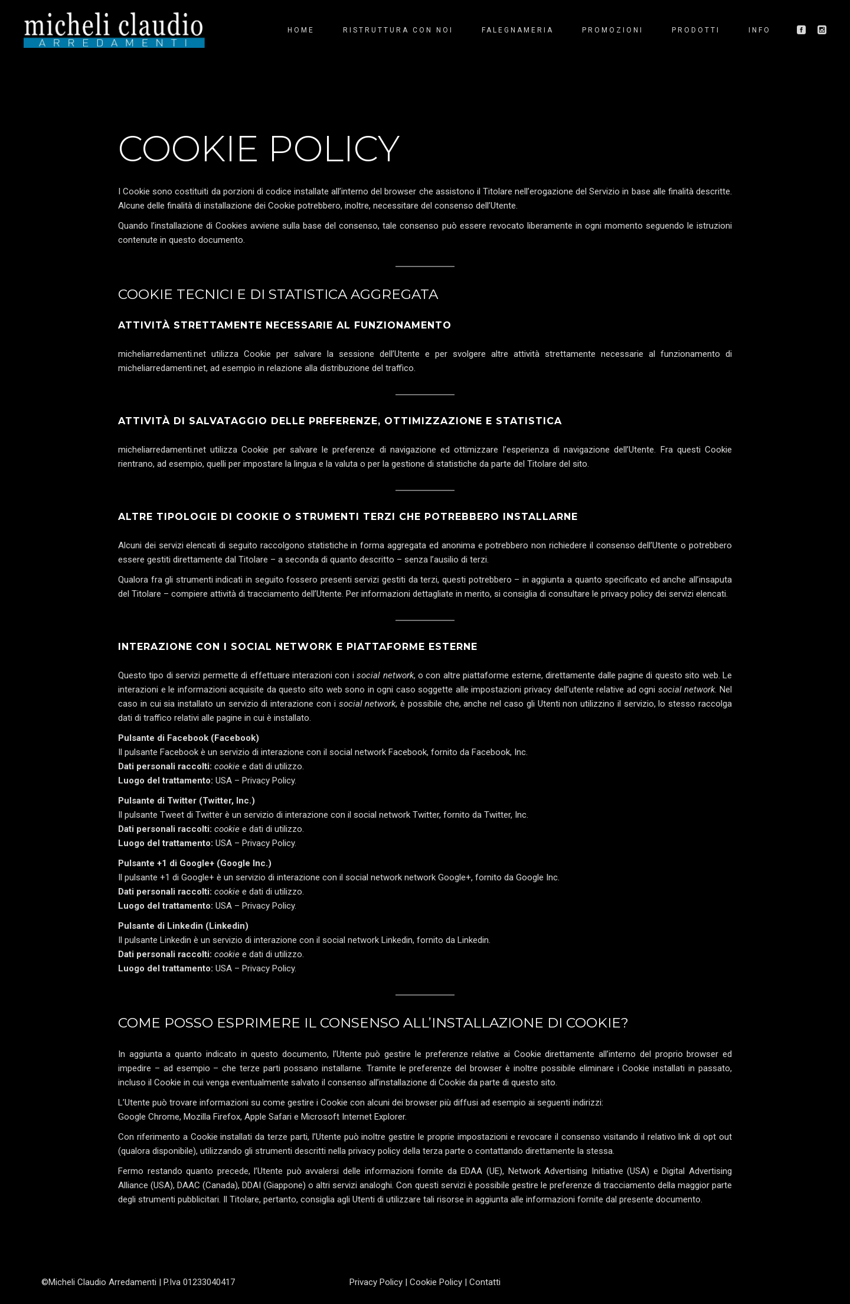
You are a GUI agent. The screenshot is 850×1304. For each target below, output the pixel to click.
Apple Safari (268, 1116)
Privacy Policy (268, 780)
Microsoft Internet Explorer (353, 1116)
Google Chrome (148, 1116)
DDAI (251, 1185)
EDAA (471, 1171)
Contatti (485, 1282)
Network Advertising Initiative (565, 1171)
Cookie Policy (436, 1282)
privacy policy (627, 593)
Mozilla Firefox (212, 1116)
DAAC (188, 1185)
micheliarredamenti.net (162, 354)
